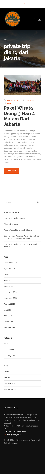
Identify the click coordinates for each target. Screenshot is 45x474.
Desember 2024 (10, 262)
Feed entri (8, 377)
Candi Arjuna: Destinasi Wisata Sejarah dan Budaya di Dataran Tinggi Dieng (22, 237)
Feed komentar (10, 383)
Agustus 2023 (9, 268)
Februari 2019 (9, 304)
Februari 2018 (9, 327)
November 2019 (10, 298)
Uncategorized (10, 355)
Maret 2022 (8, 274)
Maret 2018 (8, 322)
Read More (11, 170)
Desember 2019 (10, 292)
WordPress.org (10, 389)
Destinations (9, 349)
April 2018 (8, 316)
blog (9, 103)
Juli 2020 (7, 280)
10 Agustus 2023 (13, 100)
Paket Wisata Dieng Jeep (14, 218)
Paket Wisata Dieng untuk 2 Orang (18, 230)
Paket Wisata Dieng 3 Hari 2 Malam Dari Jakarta (19, 116)
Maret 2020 (8, 286)
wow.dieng (30, 100)
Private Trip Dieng (11, 224)
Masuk (6, 371)
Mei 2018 (7, 310)
